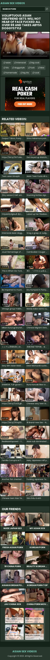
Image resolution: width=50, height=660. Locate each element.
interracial (21, 62)
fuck (32, 67)
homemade (11, 72)
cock (37, 72)
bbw (42, 67)
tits (7, 67)
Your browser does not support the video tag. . (25, 45)
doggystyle (19, 67)
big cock (35, 62)
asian (8, 62)
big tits (26, 72)
